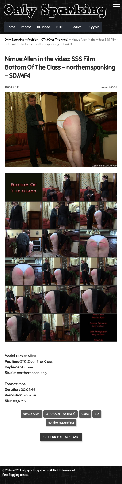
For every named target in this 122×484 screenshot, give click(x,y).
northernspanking (61, 423)
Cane (28, 367)
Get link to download (60, 437)
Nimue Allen (31, 414)
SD (97, 414)
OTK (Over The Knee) (60, 414)
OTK (22, 361)
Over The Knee (40, 361)
